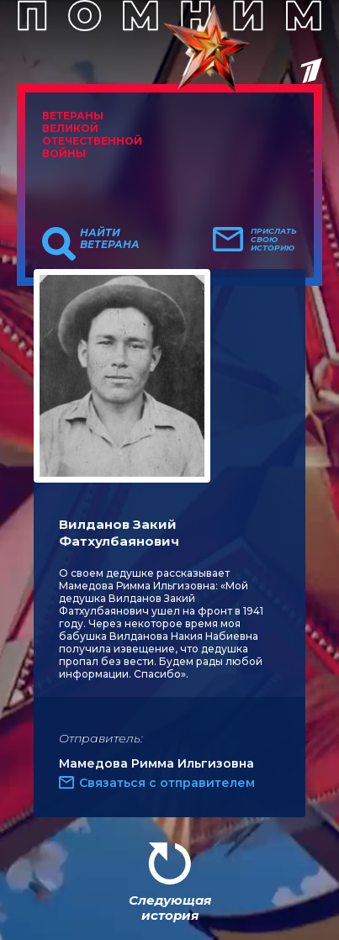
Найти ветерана (110, 239)
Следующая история (170, 907)
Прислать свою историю (274, 239)
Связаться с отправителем (167, 782)
